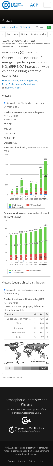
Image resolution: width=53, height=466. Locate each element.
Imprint (21, 461)
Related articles (38, 34)
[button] (37, 27)
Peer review (12, 34)
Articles (5, 27)
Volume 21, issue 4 (21, 27)
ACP (34, 5)
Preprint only (11, 106)
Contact (11, 461)
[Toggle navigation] (47, 5)
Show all (9, 103)
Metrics (24, 34)
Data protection (36, 461)
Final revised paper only (31, 103)
